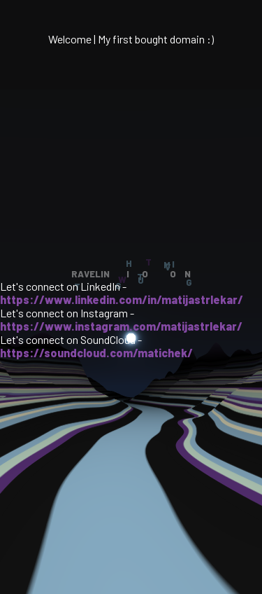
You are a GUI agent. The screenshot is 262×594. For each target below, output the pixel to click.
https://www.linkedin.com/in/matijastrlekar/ (121, 299)
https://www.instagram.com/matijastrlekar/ (121, 326)
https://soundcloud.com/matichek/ (96, 352)
